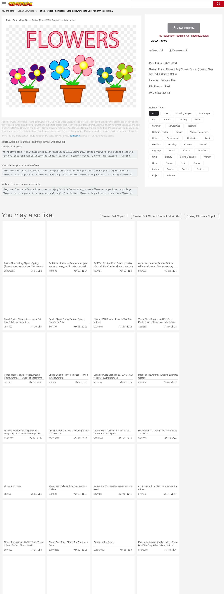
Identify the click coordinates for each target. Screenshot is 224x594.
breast (172, 150)
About (146, 588)
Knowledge (114, 575)
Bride (45, 570)
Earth (71, 561)
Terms (154, 588)
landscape (204, 113)
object (155, 175)
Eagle (90, 566)
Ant (31, 566)
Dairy (40, 579)
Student (33, 575)
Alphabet (155, 575)
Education (86, 575)
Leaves (49, 561)
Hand (160, 570)
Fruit (72, 579)
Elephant (98, 566)
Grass (100, 561)
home (109, 570)
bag (154, 119)
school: (24, 575)
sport (154, 163)
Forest (169, 561)
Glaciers (92, 561)
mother (60, 570)
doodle (170, 169)
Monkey (143, 566)
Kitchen (116, 579)
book (207, 138)
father (132, 570)
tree (166, 113)
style (154, 157)
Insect (129, 566)
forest (167, 119)
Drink (56, 579)
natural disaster (160, 132)
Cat (57, 566)
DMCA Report (159, 40)
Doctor (81, 570)
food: (23, 579)
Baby (39, 570)
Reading (68, 575)
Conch (64, 561)
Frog (112, 566)
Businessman (71, 570)
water (198, 119)
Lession (175, 575)
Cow (72, 566)
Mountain (134, 561)
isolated (192, 126)
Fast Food (64, 579)
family (52, 570)
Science (132, 575)
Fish (106, 566)
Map (105, 575)
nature (155, 138)
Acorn (32, 561)
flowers (188, 144)
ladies (155, 169)
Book (50, 575)
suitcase (171, 175)
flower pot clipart (114, 216)
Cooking (153, 579)
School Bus (97, 575)
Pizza (131, 579)
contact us (75, 135)
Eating (138, 579)
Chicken (64, 566)
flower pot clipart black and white (156, 216)
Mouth (139, 570)
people (169, 163)
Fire (77, 561)
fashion (156, 144)
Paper (140, 575)
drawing (172, 144)
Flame (83, 561)
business (200, 169)
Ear (87, 570)
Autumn (40, 561)
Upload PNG (197, 588)
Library (124, 575)
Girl (120, 570)
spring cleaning (188, 157)
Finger (153, 570)
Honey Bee (120, 566)
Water (142, 561)
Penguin (164, 566)
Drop (162, 561)
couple (197, 163)
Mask (32, 570)
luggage (156, 150)
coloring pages (183, 113)
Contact (176, 588)
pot (154, 113)
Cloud (155, 561)
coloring (183, 119)
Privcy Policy (165, 588)
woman (207, 157)
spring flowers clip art (202, 216)
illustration (192, 138)
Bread (145, 579)
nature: (24, 561)
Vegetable (106, 579)
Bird (43, 566)
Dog (77, 566)
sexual (203, 144)
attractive (202, 150)
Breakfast (32, 579)
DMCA (186, 588)
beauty (168, 157)
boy (126, 570)
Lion (136, 566)
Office (147, 575)
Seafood (96, 579)
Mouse (151, 566)
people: (24, 570)
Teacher (42, 575)
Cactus (57, 561)
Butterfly (50, 566)
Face (147, 570)
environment (173, 138)
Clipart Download (26, 11)
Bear (37, 566)
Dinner (124, 579)
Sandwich (87, 579)
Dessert (48, 579)
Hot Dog (162, 579)
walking (101, 570)
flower (186, 150)
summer (156, 126)
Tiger (172, 566)
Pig (158, 566)
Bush (149, 561)
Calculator (165, 575)
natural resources (199, 132)
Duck (83, 566)
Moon (117, 561)
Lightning (108, 561)
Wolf (186, 566)
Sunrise (124, 561)
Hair (115, 570)
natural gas (174, 126)
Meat (79, 579)
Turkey (179, 566)
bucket (185, 169)
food (182, 163)
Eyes (93, 570)
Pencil (76, 575)
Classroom (58, 575)
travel (179, 132)
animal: (24, 565)
